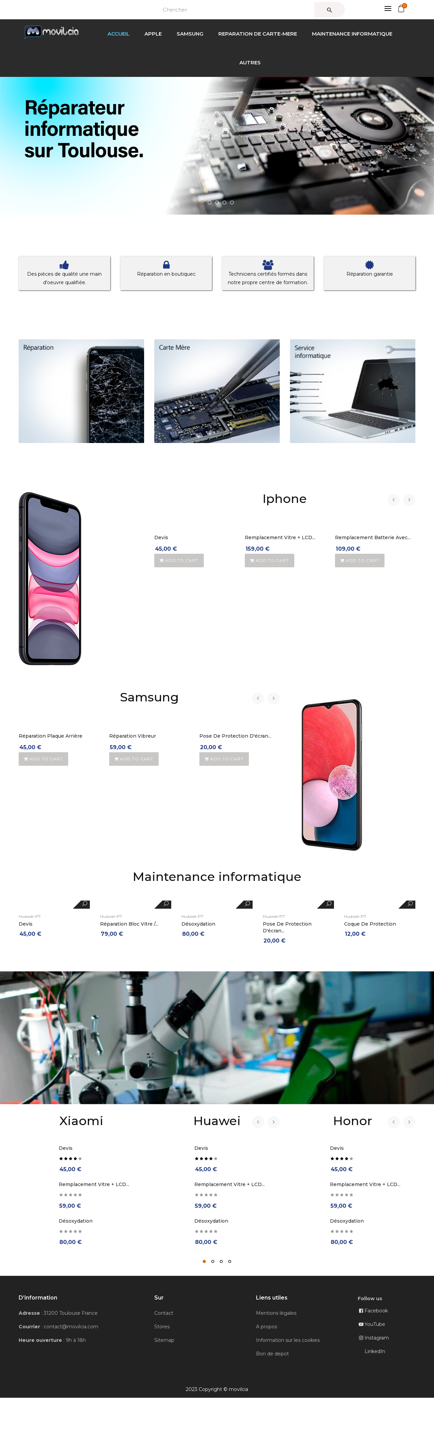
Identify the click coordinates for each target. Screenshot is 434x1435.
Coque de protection (370, 924)
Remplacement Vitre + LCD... (280, 537)
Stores (162, 1327)
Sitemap (164, 1340)
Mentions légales (276, 1313)
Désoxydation (198, 924)
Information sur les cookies (288, 1340)
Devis (161, 537)
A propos (266, 1327)
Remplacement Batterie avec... (373, 537)
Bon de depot (272, 1354)
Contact (163, 1313)
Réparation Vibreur (132, 736)
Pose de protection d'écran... (235, 736)
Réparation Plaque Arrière (50, 736)
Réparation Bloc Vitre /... (129, 924)
